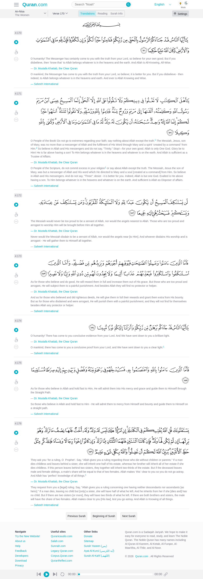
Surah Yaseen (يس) (95, 545)
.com (34, 4)
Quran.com (141, 556)
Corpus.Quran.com (62, 555)
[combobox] (101, 5)
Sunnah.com (58, 545)
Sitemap (88, 541)
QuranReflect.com (61, 560)
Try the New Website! (27, 536)
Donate (88, 536)
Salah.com (57, 541)
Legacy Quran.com (62, 550)
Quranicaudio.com (61, 536)
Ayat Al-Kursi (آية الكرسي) (99, 550)
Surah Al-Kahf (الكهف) (97, 555)
